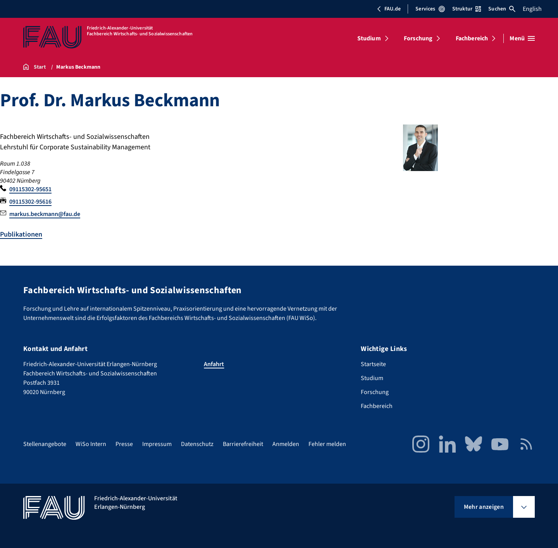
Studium (369, 38)
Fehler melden (327, 444)
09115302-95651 (30, 189)
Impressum (157, 444)
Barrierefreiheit (243, 444)
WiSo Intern (91, 444)
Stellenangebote (44, 444)
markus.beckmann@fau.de (44, 214)
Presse (124, 444)
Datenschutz (197, 444)
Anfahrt (214, 364)
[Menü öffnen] (522, 38)
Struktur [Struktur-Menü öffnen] (466, 9)
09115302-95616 (30, 201)
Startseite (373, 364)
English (532, 9)
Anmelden (285, 444)
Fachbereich (472, 38)
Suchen (501, 9)
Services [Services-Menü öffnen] (429, 9)
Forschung (418, 38)
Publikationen (21, 234)
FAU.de (389, 9)
